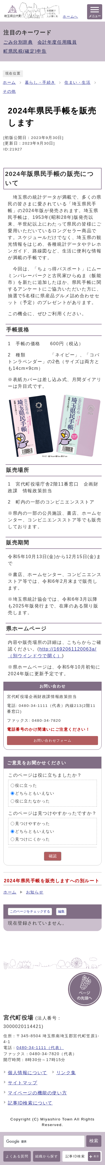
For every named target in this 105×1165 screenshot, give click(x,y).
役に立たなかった (32, 801)
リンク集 (66, 1072)
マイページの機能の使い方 (37, 1092)
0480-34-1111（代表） (40, 1047)
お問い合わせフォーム (53, 740)
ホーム (9, 82)
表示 (96, 1156)
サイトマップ (23, 1082)
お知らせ (34, 892)
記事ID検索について (30, 1103)
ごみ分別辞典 (18, 42)
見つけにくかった (32, 839)
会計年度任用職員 (57, 42)
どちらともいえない (34, 793)
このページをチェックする (30, 911)
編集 (61, 911)
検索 (93, 1140)
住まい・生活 (77, 82)
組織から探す (46, 1156)
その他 (9, 91)
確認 (53, 856)
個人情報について (27, 1072)
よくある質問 (17, 1156)
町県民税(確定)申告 (25, 51)
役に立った (26, 785)
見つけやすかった (32, 823)
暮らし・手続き (40, 82)
